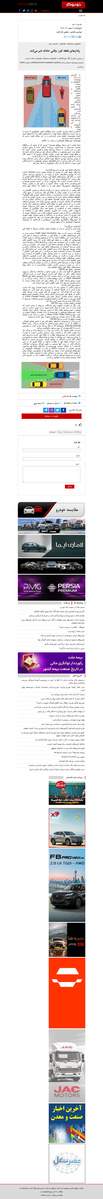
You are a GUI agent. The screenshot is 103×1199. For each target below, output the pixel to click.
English (45, 11)
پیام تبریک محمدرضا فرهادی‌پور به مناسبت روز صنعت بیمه (63, 724)
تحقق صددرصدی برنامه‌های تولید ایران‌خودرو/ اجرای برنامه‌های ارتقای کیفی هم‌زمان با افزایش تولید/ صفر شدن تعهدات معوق (53, 734)
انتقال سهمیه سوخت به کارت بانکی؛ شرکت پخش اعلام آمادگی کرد (60, 740)
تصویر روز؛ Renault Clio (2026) (73, 757)
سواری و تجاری (76, 32)
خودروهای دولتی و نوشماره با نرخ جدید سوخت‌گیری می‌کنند (62, 635)
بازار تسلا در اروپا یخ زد (76, 631)
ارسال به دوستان (54, 403)
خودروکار (77, 77)
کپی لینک (52, 432)
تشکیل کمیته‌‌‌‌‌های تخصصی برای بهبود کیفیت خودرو (66, 744)
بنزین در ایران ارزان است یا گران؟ (72, 648)
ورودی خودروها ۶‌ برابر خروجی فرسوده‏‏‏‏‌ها (69, 752)
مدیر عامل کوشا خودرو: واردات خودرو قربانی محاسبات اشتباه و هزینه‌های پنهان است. (53, 688)
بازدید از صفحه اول (70, 403)
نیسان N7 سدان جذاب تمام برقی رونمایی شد (68, 694)
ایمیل (78, 455)
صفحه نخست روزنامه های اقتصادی (72, 761)
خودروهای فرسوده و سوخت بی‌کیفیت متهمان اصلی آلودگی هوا (61, 640)
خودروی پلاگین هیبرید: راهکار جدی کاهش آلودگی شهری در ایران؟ (60, 703)
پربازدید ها (78, 603)
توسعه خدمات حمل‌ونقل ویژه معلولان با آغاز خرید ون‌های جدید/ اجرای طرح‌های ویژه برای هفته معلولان (53, 621)
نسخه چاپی (38, 403)
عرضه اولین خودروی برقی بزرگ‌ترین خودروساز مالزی (64, 644)
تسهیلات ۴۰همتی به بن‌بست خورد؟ (72, 627)
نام (79, 447)
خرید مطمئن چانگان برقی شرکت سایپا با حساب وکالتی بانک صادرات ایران (57, 769)
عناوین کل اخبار (62, 32)
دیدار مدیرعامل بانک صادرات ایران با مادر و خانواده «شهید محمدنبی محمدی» (56, 765)
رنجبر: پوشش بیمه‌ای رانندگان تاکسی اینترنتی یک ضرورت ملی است (59, 707)
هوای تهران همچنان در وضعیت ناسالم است (68, 720)
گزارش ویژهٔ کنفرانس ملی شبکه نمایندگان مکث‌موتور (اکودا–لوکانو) (59, 611)
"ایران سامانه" (45, 1195)
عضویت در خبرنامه (51, 416)
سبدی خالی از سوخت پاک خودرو (72, 607)
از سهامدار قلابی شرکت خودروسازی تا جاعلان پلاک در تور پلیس (61, 711)
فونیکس (65, 396)
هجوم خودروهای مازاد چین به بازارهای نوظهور (68, 748)
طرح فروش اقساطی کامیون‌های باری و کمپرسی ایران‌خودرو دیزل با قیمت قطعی (54, 728)
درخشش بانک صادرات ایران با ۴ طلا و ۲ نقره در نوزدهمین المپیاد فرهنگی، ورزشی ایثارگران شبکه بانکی (53, 681)
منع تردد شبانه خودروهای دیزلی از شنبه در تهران (67, 716)
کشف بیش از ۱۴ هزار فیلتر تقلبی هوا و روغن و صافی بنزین (63, 699)
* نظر (78, 464)
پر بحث (66, 603)
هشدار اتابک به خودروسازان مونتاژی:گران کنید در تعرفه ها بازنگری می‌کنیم (56, 616)
